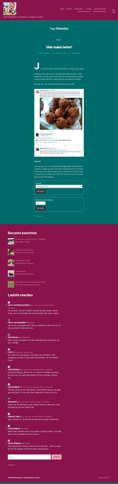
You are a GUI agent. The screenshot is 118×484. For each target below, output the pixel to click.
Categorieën (78, 9)
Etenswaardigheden (26, 286)
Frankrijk (21, 242)
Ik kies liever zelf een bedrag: (44, 200)
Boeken (69, 9)
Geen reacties (76, 53)
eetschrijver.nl (46, 167)
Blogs (59, 40)
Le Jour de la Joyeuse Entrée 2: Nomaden (40, 371)
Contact (89, 9)
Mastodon (12, 466)
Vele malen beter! (59, 46)
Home (62, 9)
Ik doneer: (39, 184)
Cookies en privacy (99, 11)
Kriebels (32, 324)
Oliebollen (40, 216)
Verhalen (29, 242)
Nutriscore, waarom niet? (26, 354)
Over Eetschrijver (100, 9)
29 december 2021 (61, 53)
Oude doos (22, 253)
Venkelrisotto (26, 339)
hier (69, 84)
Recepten (31, 253)
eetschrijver (46, 53)
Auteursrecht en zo (84, 11)
